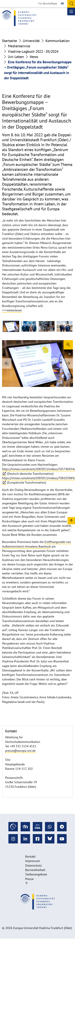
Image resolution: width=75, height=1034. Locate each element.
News (34, 56)
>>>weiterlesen (12, 310)
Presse (29, 879)
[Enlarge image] (68, 344)
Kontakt (30, 856)
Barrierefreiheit (35, 870)
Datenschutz (33, 865)
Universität (31, 40)
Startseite (9, 40)
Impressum (32, 861)
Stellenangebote (36, 874)
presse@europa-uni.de (20, 751)
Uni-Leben (16, 56)
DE (62, 3)
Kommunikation (57, 40)
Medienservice (19, 46)
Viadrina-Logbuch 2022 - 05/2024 (33, 51)
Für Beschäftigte (47, 3)
